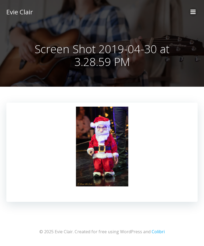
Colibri (158, 232)
